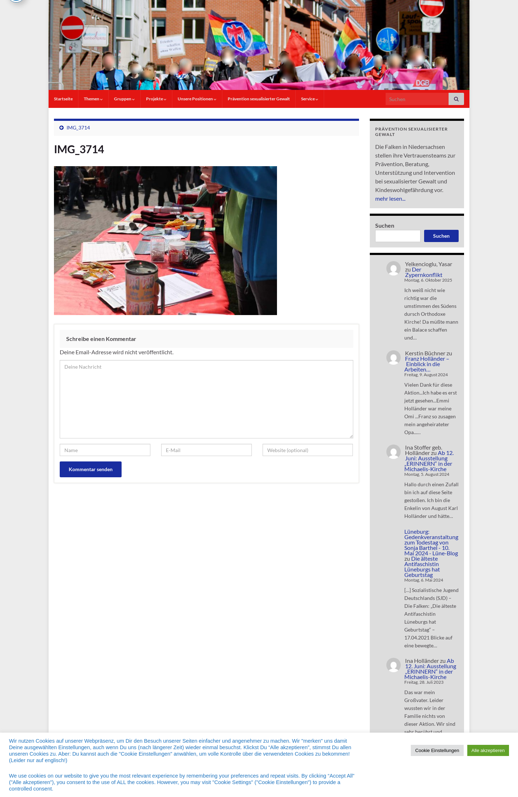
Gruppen (124, 98)
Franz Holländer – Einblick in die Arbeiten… (426, 364)
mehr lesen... (390, 198)
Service (309, 98)
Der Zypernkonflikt (423, 272)
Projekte (156, 98)
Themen (93, 98)
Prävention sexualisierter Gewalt (259, 98)
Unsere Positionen (197, 98)
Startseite (63, 98)
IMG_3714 (78, 127)
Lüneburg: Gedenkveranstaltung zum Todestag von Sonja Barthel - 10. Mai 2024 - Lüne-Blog (431, 542)
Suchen (384, 225)
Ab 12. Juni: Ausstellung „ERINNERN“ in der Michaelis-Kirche (429, 460)
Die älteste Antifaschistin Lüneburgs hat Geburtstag (422, 566)
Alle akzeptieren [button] (488, 750)
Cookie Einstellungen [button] (437, 750)
